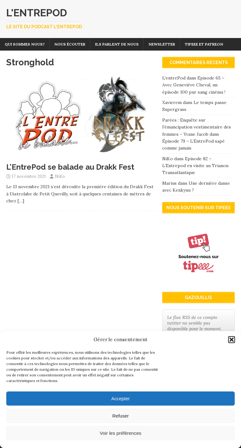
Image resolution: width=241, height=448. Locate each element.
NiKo (60, 176)
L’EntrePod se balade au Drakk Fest (70, 167)
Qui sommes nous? (25, 44)
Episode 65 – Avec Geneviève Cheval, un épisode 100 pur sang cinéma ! (193, 85)
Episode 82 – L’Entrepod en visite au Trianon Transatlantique (195, 166)
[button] (231, 339)
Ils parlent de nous (117, 44)
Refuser (120, 415)
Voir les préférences (121, 433)
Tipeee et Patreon (204, 44)
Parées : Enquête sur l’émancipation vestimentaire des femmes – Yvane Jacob (196, 127)
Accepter (120, 398)
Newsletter (161, 44)
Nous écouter (69, 44)
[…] (21, 201)
